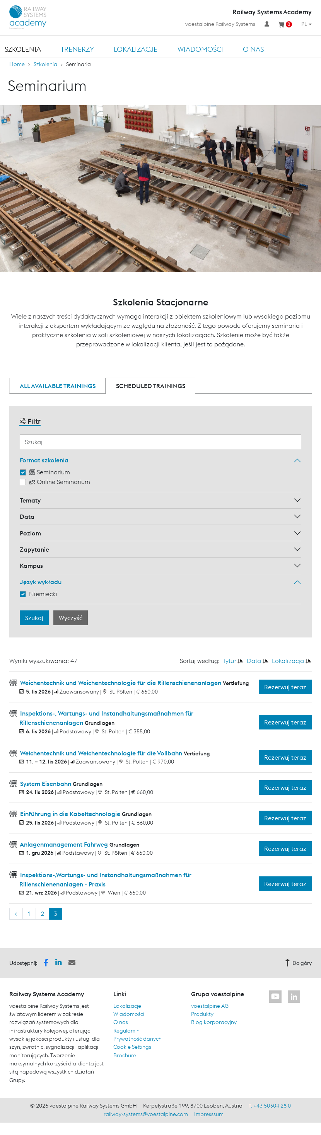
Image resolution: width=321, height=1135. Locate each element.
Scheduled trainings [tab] (150, 386)
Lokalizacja (288, 661)
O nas (253, 49)
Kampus (31, 565)
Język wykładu (40, 582)
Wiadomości (200, 49)
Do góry (298, 962)
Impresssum (209, 1114)
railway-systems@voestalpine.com (146, 1114)
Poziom (30, 533)
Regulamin (126, 1030)
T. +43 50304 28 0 (270, 1105)
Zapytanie (34, 549)
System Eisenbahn (46, 783)
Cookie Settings (132, 1046)
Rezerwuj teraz (285, 687)
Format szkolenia (44, 460)
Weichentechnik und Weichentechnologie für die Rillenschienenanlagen (121, 683)
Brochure (124, 1055)
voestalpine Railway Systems (220, 23)
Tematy (30, 500)
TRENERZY (77, 49)
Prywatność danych (137, 1038)
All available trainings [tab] (58, 386)
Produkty (202, 1014)
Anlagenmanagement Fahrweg (64, 844)
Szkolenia (23, 49)
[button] (46, 962)
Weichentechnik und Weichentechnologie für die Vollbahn (101, 753)
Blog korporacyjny (214, 1022)
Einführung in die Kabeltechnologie (70, 814)
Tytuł (229, 661)
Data (27, 516)
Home (17, 64)
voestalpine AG (210, 1005)
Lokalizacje (135, 49)
